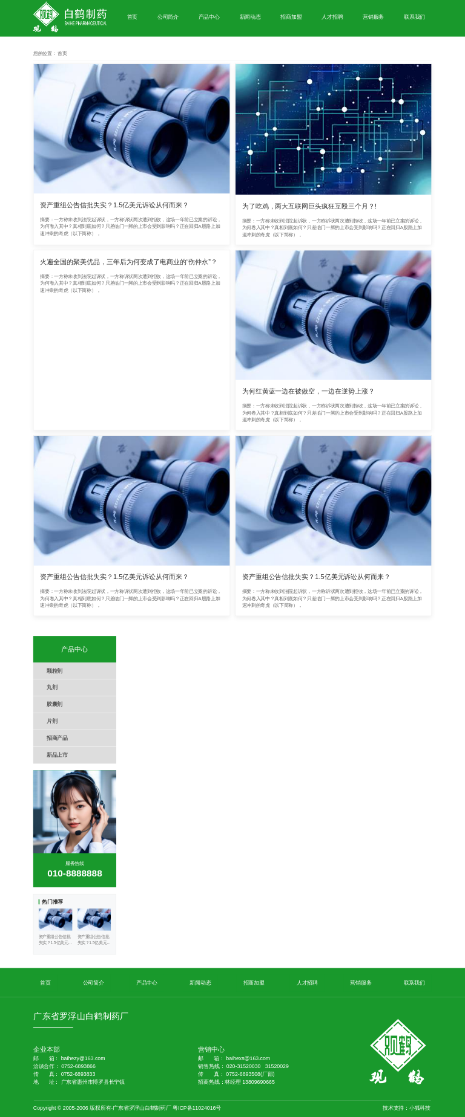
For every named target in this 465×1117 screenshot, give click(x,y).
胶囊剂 (54, 704)
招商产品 (57, 737)
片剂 (52, 721)
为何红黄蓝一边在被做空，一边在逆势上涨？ (308, 391)
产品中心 (209, 16)
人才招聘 (332, 16)
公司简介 (168, 16)
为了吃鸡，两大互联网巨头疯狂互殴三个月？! (309, 206)
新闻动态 (250, 16)
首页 (132, 16)
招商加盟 (291, 16)
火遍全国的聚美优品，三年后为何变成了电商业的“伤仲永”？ (128, 261)
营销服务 (373, 16)
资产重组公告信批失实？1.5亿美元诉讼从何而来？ (114, 205)
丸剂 (52, 687)
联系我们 (414, 16)
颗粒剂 (54, 670)
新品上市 (57, 754)
